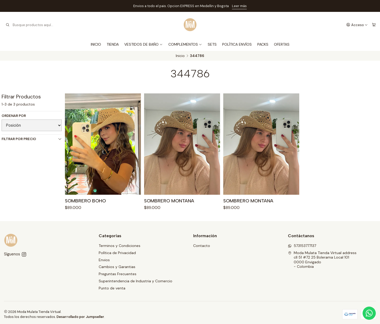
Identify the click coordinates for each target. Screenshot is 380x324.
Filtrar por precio (32, 139)
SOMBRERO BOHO (85, 201)
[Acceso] (357, 24)
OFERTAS (281, 44)
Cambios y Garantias (117, 266)
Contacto (201, 245)
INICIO (96, 44)
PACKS (262, 44)
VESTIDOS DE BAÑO (143, 44)
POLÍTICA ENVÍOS (237, 44)
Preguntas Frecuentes (117, 273)
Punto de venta (112, 288)
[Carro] (374, 24)
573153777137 (302, 245)
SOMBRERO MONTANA (169, 202)
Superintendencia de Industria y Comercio (135, 281)
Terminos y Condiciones (119, 245)
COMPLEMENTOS (185, 44)
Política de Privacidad (117, 252)
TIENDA (113, 44)
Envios (104, 260)
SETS (212, 44)
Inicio (180, 56)
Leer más (239, 6)
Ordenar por (14, 116)
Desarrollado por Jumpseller (80, 317)
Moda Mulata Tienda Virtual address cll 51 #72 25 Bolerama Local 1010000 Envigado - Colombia (322, 259)
